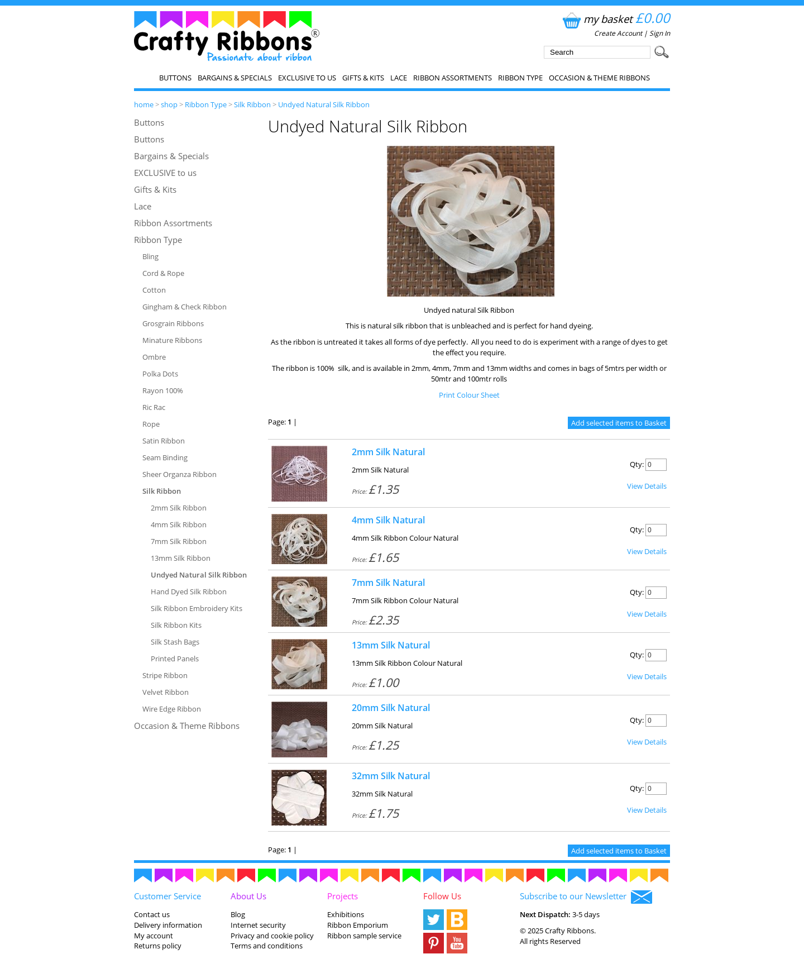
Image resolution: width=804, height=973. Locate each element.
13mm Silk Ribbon (180, 558)
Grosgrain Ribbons (173, 323)
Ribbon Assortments (452, 78)
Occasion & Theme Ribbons (599, 78)
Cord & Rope (163, 273)
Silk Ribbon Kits (176, 625)
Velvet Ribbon (165, 692)
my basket (615, 19)
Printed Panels (175, 658)
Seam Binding (165, 457)
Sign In (659, 33)
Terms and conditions (267, 946)
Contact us (152, 914)
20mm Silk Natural (391, 708)
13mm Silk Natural (391, 645)
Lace (398, 78)
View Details (647, 486)
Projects (342, 896)
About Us (248, 896)
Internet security (258, 925)
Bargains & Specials (235, 78)
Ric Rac (153, 407)
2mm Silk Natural (388, 452)
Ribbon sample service (364, 936)
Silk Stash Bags (175, 641)
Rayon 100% (162, 390)
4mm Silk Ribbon (179, 524)
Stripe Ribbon (165, 675)
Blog (238, 914)
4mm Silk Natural (388, 520)
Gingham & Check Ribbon (184, 306)
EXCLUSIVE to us (307, 78)
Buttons (175, 78)
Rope (151, 423)
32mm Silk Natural (391, 776)
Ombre (154, 356)
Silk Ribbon (252, 104)
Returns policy (157, 946)
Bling (150, 256)
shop (169, 104)
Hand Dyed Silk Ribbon (189, 591)
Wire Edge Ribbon (171, 708)
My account (153, 936)
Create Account (618, 33)
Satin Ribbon (163, 440)
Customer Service (167, 896)
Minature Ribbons (172, 340)
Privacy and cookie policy (272, 936)
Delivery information (168, 925)
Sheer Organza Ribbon (179, 474)
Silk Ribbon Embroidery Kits (196, 608)
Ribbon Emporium (357, 925)
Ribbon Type (520, 78)
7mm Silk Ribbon (179, 541)
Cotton (154, 289)
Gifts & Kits (363, 78)
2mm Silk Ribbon (179, 507)
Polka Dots (160, 373)
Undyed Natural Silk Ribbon (324, 104)
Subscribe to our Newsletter (586, 897)
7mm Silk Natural (388, 582)
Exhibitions (345, 914)
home (144, 104)
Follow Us (442, 896)
